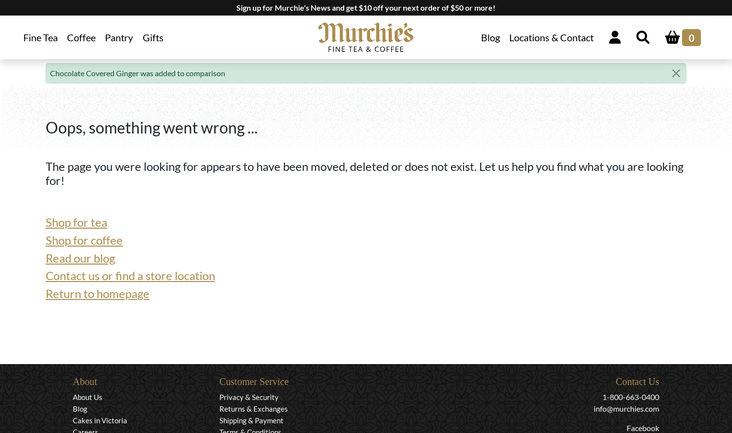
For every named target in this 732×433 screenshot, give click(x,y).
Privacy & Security (249, 397)
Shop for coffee (84, 240)
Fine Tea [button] (40, 37)
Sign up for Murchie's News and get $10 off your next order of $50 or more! (366, 7)
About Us (87, 397)
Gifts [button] (153, 37)
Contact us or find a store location (130, 275)
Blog (490, 37)
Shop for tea (76, 222)
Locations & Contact (551, 37)
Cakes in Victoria (100, 420)
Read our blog (80, 258)
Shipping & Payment (251, 420)
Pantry (119, 37)
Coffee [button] (81, 37)
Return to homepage (98, 293)
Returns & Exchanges (253, 408)
